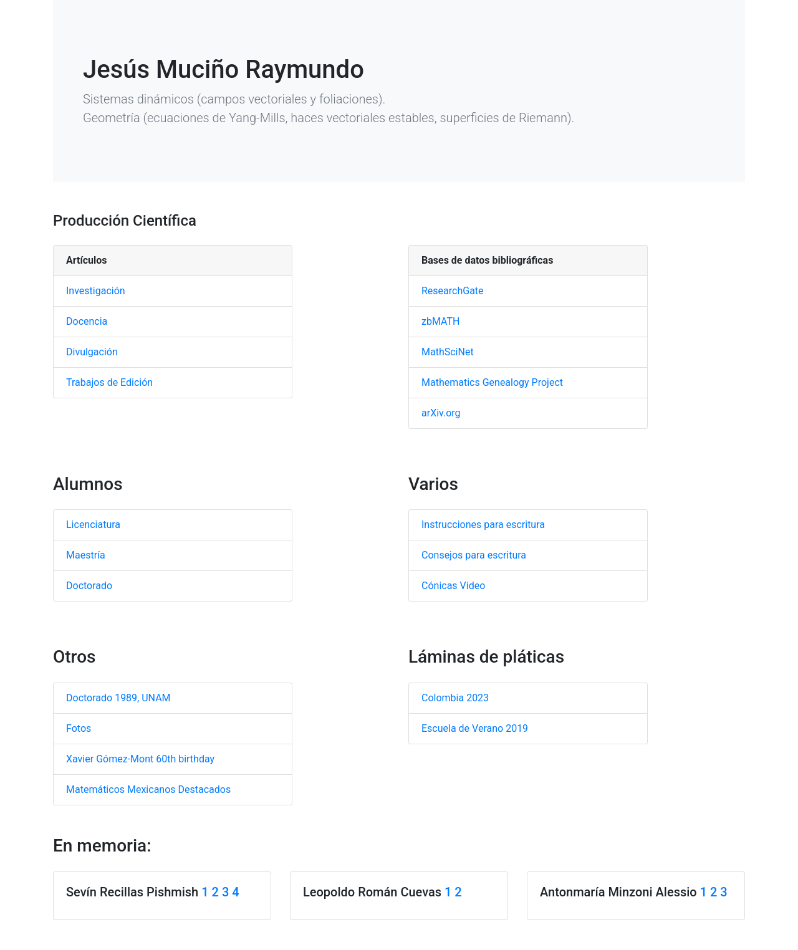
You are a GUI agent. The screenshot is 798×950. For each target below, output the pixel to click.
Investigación (95, 291)
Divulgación (92, 352)
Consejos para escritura (473, 555)
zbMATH (440, 321)
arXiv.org (441, 413)
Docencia (86, 321)
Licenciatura (93, 524)
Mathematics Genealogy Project (492, 382)
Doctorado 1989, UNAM (118, 698)
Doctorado (89, 586)
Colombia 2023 (455, 698)
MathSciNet (447, 352)
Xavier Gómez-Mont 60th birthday (140, 759)
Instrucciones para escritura (483, 524)
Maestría (85, 555)
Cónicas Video (453, 586)
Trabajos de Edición (109, 382)
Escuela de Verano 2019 (474, 728)
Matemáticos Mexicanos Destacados (148, 789)
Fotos (78, 728)
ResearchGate (452, 291)
